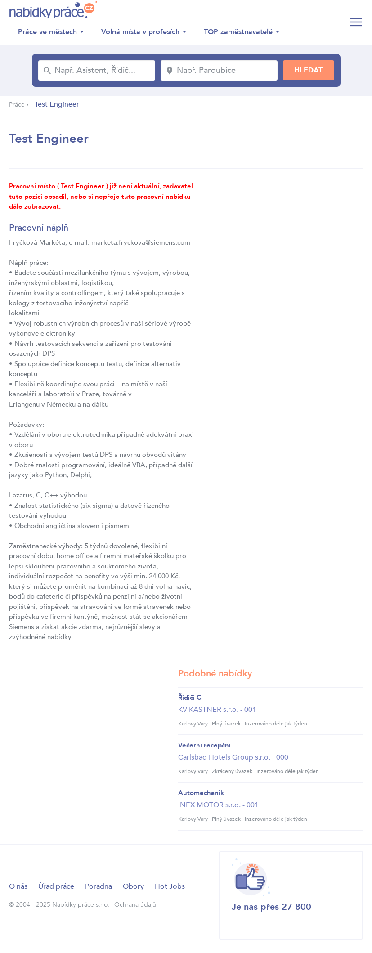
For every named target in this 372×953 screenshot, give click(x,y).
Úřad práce (56, 886)
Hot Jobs (170, 886)
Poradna (98, 886)
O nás (18, 886)
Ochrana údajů (135, 904)
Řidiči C (189, 697)
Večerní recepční (204, 745)
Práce (17, 104)
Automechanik (201, 792)
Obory (133, 886)
